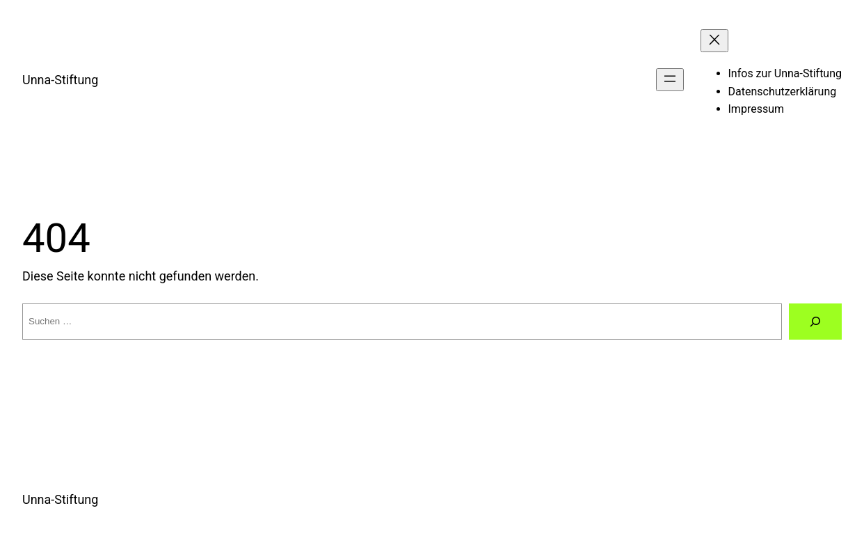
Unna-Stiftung (60, 79)
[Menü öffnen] (670, 79)
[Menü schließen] (714, 40)
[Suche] (815, 321)
